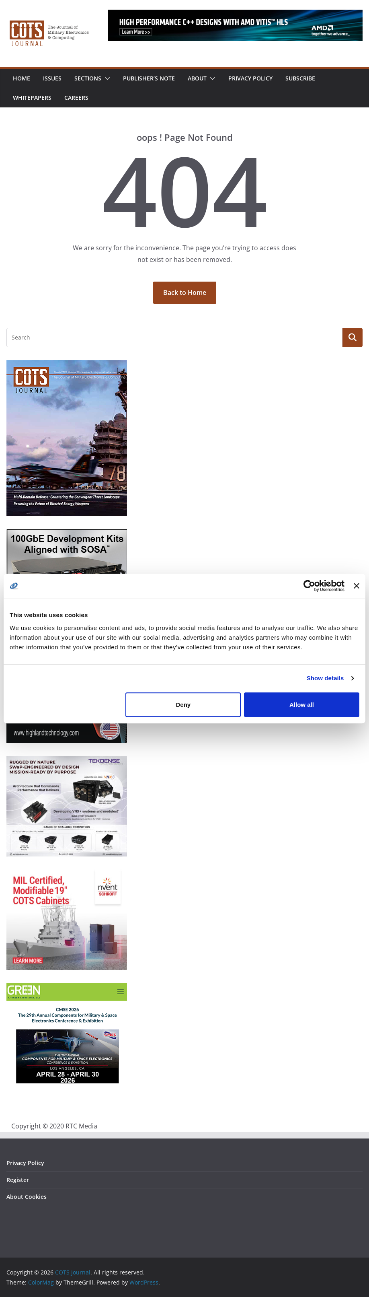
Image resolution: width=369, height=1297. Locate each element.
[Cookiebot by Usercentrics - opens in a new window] (309, 586)
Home (21, 78)
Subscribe (300, 78)
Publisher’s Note (149, 78)
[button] (105, 78)
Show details (325, 678)
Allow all (301, 704)
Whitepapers (32, 97)
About (197, 78)
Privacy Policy (250, 78)
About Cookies (26, 1196)
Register (17, 1180)
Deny (183, 704)
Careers (76, 97)
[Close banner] (356, 586)
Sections (87, 78)
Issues (52, 78)
